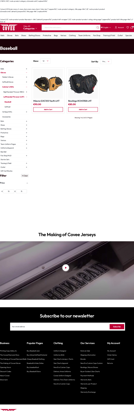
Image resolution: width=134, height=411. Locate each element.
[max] (21, 191)
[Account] (119, 27)
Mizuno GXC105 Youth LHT (46, 101)
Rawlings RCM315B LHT (80, 101)
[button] (48, 109)
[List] (131, 62)
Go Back (5, 7)
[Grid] (125, 62)
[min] (8, 191)
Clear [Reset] (25, 176)
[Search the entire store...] (97, 27)
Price (2, 183)
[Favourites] (127, 27)
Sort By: (92, 61)
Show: (36, 61)
